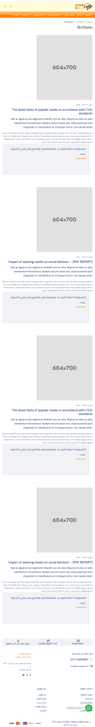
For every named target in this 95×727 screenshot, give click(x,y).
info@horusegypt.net (82, 666)
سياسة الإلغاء (40, 706)
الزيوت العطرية (87, 694)
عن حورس (42, 694)
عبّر (65, 725)
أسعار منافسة (77, 643)
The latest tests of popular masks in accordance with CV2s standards (52, 111)
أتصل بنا (43, 710)
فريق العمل (41, 698)
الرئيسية (90, 21)
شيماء (82, 154)
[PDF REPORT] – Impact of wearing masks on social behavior (51, 262)
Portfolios (80, 21)
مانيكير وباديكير (86, 702)
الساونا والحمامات (85, 706)
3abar (78, 104)
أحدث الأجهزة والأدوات (47, 643)
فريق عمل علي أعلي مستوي (17, 643)
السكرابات (89, 698)
